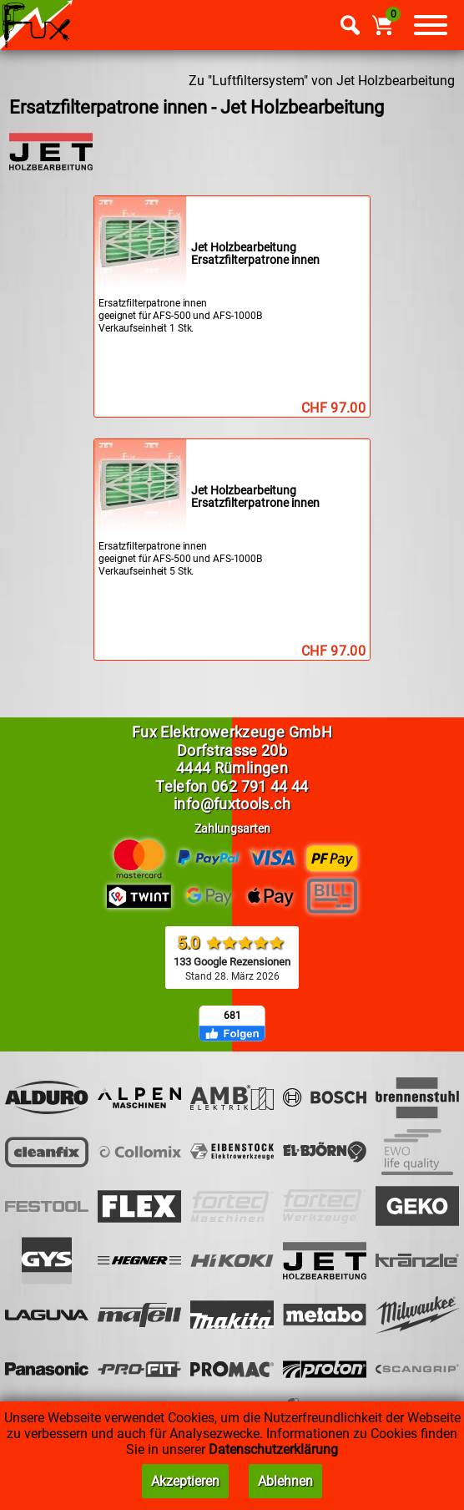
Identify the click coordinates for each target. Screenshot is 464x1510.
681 (232, 1015)
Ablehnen (285, 1481)
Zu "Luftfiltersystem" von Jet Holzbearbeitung (322, 81)
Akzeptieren (185, 1481)
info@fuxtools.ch (232, 804)
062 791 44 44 (260, 786)
